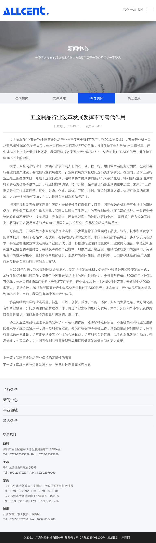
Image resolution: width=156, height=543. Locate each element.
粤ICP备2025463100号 (90, 537)
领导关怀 (96, 98)
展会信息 (134, 98)
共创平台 (129, 9)
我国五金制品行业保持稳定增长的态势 (43, 357)
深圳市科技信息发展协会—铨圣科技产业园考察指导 (53, 364)
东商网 (125, 537)
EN (140, 9)
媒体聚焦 (59, 98)
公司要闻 (21, 98)
